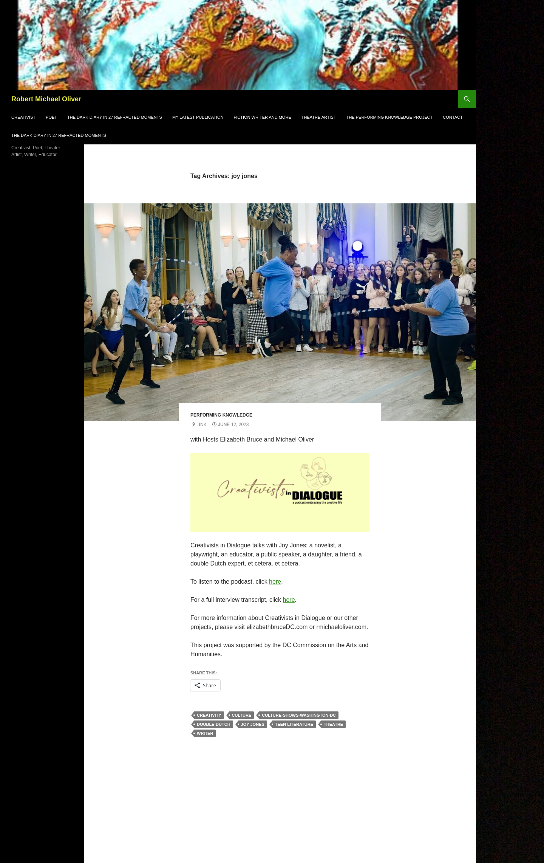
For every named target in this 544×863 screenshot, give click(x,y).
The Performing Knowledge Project (389, 117)
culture (242, 715)
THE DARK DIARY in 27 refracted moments (58, 135)
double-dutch (213, 724)
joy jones (252, 724)
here (275, 581)
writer (205, 733)
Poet (51, 117)
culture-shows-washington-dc (299, 715)
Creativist (23, 117)
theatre (333, 724)
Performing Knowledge (221, 415)
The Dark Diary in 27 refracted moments (114, 117)
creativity (209, 715)
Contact (452, 117)
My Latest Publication (198, 117)
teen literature (294, 724)
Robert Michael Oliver (46, 99)
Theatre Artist (318, 117)
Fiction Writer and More (262, 117)
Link (201, 424)
